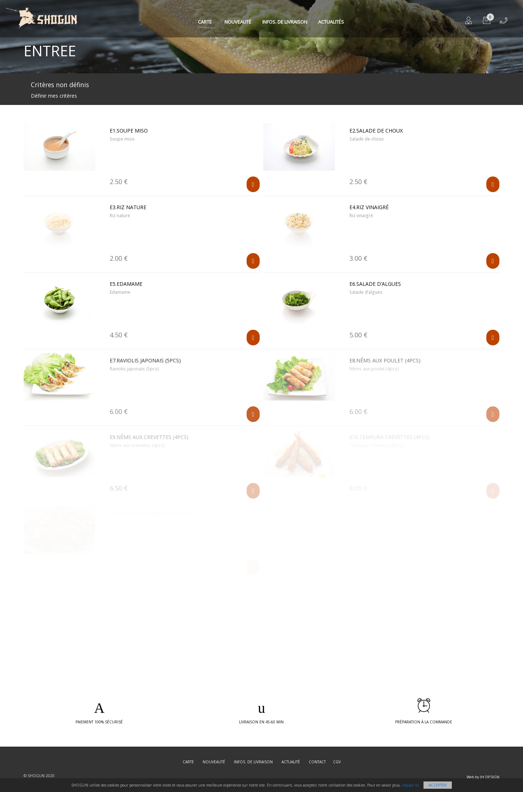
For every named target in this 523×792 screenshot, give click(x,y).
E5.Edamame (126, 283)
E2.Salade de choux (376, 130)
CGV (337, 761)
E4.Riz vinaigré (369, 207)
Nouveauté (237, 22)
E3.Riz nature (128, 207)
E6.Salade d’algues (375, 283)
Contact (317, 761)
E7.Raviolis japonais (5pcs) (145, 360)
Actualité (290, 761)
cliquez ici (410, 785)
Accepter (438, 785)
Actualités (331, 22)
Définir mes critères (54, 95)
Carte (205, 22)
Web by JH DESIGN (483, 777)
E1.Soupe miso (129, 130)
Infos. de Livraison (284, 22)
